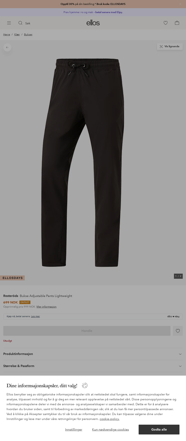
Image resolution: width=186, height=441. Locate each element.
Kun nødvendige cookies (110, 429)
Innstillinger (73, 429)
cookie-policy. (109, 419)
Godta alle (159, 429)
